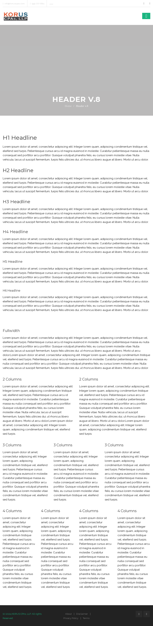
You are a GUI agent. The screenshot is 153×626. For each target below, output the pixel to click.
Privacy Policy (70, 618)
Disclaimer (82, 614)
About (68, 614)
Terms (86, 618)
